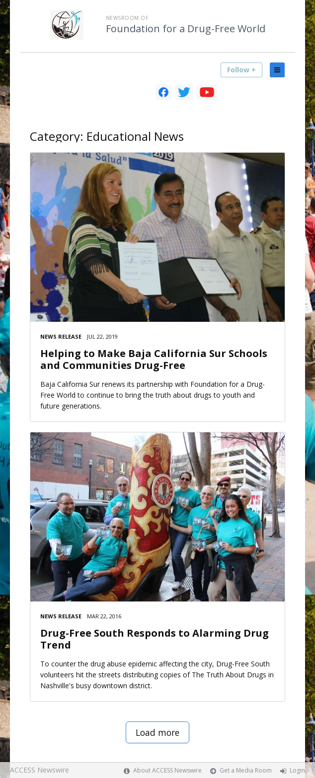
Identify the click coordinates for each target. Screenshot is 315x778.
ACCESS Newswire (39, 770)
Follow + (241, 69)
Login (297, 770)
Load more (157, 732)
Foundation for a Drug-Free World (185, 28)
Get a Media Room (246, 770)
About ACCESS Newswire (167, 770)
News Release (60, 336)
